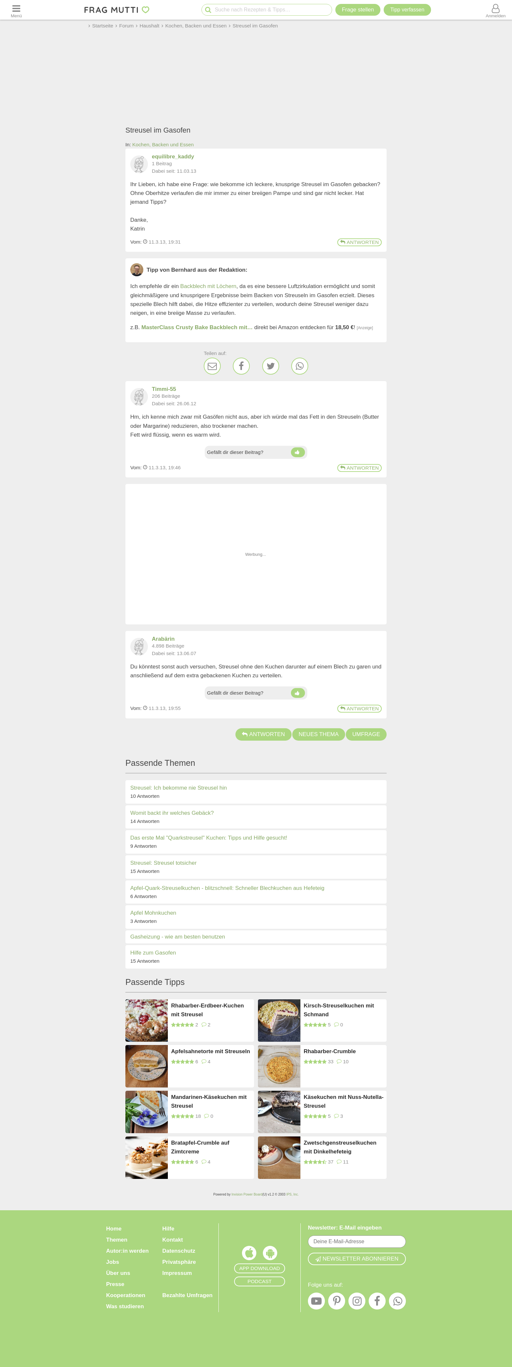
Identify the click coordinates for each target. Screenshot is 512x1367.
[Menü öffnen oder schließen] (16, 10)
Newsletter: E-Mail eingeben (345, 1228)
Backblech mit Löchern (208, 286)
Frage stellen (358, 10)
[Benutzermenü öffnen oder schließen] (495, 10)
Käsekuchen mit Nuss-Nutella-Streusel (344, 1101)
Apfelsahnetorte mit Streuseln (210, 1051)
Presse (115, 1284)
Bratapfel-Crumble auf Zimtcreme (200, 1147)
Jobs (112, 1262)
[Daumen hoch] (298, 452)
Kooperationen (125, 1295)
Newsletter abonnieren (356, 1259)
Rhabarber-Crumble (330, 1051)
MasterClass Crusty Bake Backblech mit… (197, 327)
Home (113, 1229)
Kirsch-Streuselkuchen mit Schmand (339, 1010)
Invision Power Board (247, 1194)
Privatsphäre (179, 1262)
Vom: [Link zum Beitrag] (136, 242)
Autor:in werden (127, 1251)
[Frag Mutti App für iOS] (249, 1254)
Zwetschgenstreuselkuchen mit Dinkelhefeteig (340, 1147)
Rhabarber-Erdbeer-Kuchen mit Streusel (207, 1010)
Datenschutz (178, 1251)
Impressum (177, 1273)
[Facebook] (241, 366)
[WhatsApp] (299, 366)
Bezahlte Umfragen (187, 1295)
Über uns (118, 1273)
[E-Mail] (212, 366)
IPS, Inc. (292, 1194)
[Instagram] (356, 1303)
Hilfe (168, 1229)
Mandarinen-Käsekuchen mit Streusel (209, 1101)
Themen (116, 1240)
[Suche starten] (208, 10)
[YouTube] (316, 1303)
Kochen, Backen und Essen (163, 144)
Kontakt (172, 1240)
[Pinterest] (336, 1303)
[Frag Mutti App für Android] (270, 1254)
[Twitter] (270, 366)
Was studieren (125, 1306)
